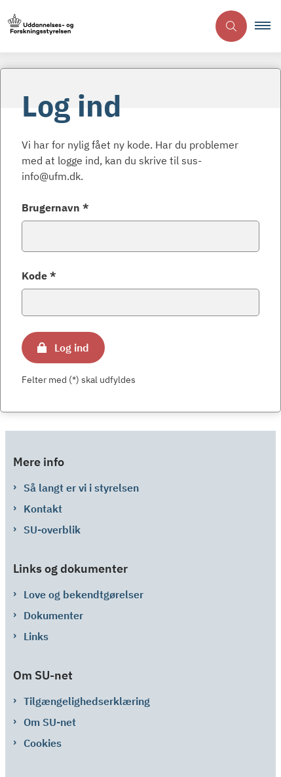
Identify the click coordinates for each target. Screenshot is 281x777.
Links (36, 636)
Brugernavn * (55, 207)
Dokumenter (53, 615)
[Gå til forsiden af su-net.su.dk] (36, 26)
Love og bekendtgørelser (83, 594)
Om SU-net (50, 722)
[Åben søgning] (231, 26)
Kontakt (43, 508)
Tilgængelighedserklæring (87, 701)
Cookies (43, 743)
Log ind (71, 347)
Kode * (39, 275)
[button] (268, 26)
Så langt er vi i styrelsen (81, 487)
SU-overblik (52, 529)
